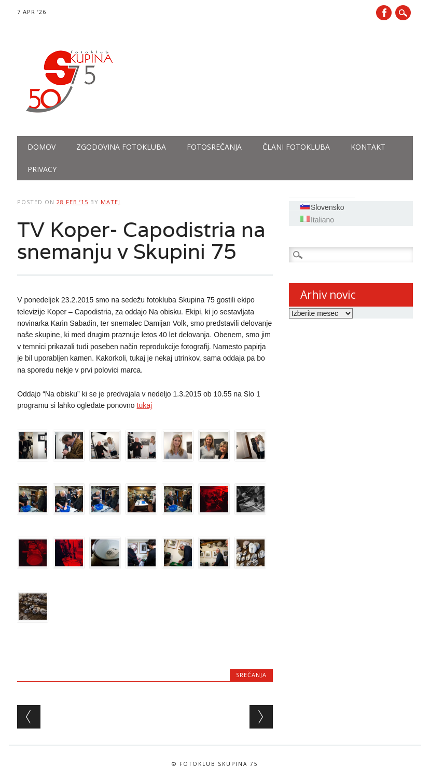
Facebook (384, 12)
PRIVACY (42, 169)
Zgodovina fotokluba (121, 147)
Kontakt (368, 147)
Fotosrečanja (214, 147)
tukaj (144, 405)
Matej (110, 202)
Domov (41, 147)
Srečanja (251, 675)
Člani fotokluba (296, 147)
